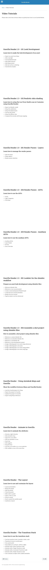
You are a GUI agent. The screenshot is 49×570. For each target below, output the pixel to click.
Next (44, 558)
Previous (5, 558)
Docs (3, 7)
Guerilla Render (25, 2)
